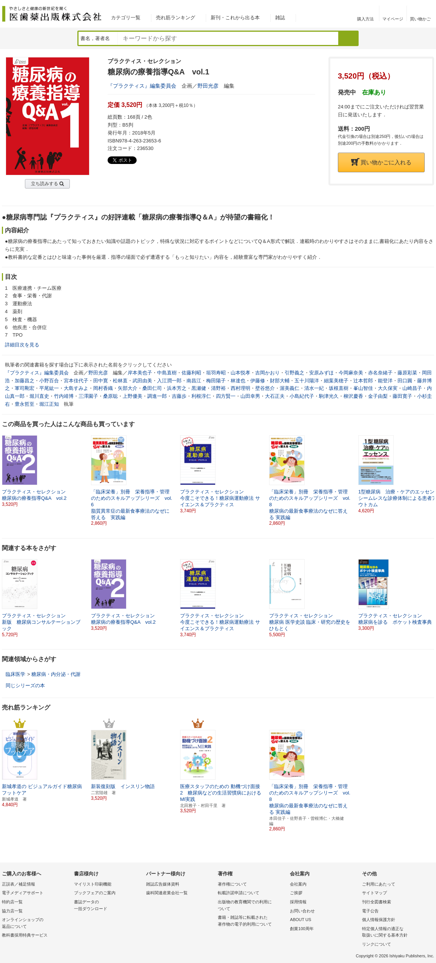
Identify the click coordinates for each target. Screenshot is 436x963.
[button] (429, 471)
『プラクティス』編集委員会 (142, 86)
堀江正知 (49, 404)
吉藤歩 (179, 396)
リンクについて (376, 944)
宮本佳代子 (76, 380)
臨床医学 (15, 674)
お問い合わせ (302, 911)
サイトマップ (374, 892)
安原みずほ (321, 373)
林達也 (238, 380)
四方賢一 (226, 396)
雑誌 (280, 17)
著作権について (232, 884)
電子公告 (370, 911)
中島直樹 (167, 373)
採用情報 (298, 902)
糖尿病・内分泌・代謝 (55, 674)
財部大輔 (280, 380)
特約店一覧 (12, 902)
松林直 (120, 380)
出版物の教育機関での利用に (252, 906)
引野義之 (294, 373)
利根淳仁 (201, 396)
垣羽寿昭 (216, 373)
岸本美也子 (140, 373)
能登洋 (385, 380)
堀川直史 (39, 396)
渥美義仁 (289, 388)
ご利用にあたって (378, 884)
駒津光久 (329, 396)
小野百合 (49, 380)
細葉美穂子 (336, 380)
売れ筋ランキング (175, 17)
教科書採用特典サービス (25, 935)
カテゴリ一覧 (125, 17)
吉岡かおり (267, 373)
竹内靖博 (64, 396)
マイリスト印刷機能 (92, 884)
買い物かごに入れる (381, 162)
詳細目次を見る (22, 345)
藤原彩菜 (407, 373)
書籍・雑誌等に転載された (252, 921)
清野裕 (218, 388)
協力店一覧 (12, 911)
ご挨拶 (296, 892)
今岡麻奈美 (351, 373)
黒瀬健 (198, 388)
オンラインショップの (36, 923)
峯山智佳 (363, 388)
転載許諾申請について (238, 892)
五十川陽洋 (306, 380)
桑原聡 (110, 396)
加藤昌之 (24, 380)
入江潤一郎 (169, 380)
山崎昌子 (412, 388)
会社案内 (298, 884)
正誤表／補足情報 (18, 884)
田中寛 (100, 380)
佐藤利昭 (191, 373)
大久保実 (387, 388)
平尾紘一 (49, 388)
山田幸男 (250, 396)
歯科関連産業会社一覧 (167, 892)
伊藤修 (257, 380)
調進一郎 (157, 396)
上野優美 (132, 396)
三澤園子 (88, 396)
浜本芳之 (176, 388)
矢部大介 (127, 388)
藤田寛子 (402, 396)
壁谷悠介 (265, 388)
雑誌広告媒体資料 (162, 884)
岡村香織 (103, 388)
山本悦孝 (240, 373)
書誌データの (108, 906)
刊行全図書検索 (376, 902)
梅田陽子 (216, 380)
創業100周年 (301, 928)
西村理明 (240, 388)
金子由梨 (378, 396)
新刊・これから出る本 (235, 17)
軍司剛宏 (24, 388)
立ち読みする (44, 183)
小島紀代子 (302, 396)
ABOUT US (300, 919)
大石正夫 (275, 396)
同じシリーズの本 (25, 685)
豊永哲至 (24, 404)
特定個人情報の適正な (396, 932)
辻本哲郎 (363, 380)
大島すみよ (76, 388)
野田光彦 (208, 86)
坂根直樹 (338, 388)
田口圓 (404, 380)
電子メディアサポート (22, 892)
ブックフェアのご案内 (95, 892)
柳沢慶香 (353, 396)
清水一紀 (314, 388)
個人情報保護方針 (378, 919)
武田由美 (142, 380)
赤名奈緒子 (380, 373)
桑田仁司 (152, 388)
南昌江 (193, 380)
